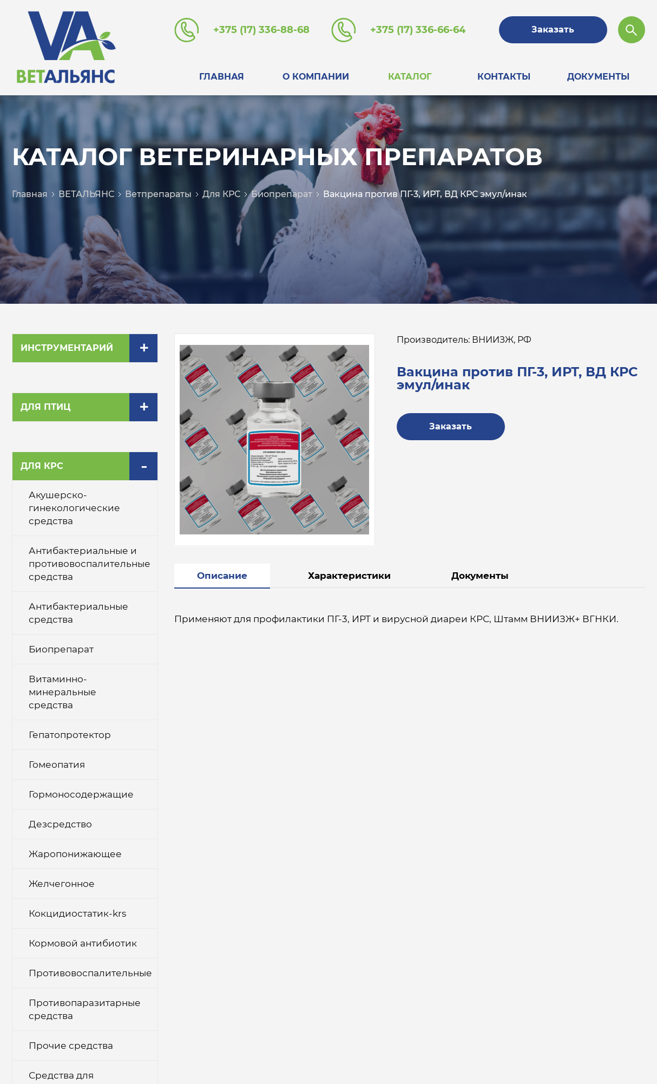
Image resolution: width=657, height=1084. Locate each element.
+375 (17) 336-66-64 (417, 30)
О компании (315, 76)
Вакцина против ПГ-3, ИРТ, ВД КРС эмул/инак (425, 194)
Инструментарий (67, 348)
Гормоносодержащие (81, 794)
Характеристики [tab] (349, 575)
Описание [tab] (222, 575)
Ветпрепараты (158, 194)
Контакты (503, 76)
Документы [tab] (480, 575)
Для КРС (221, 194)
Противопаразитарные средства (85, 1009)
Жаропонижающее (75, 853)
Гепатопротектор (70, 734)
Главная (221, 76)
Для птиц (45, 407)
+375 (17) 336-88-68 (261, 30)
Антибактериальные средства (78, 613)
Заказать (552, 29)
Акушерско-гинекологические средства (74, 507)
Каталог (409, 76)
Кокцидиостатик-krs (77, 913)
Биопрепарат (281, 194)
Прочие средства (71, 1045)
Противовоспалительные (90, 973)
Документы (598, 76)
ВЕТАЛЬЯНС (86, 194)
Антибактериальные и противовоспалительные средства (89, 563)
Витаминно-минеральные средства (62, 692)
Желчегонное (62, 883)
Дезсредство (60, 824)
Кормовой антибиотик (83, 943)
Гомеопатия (57, 764)
